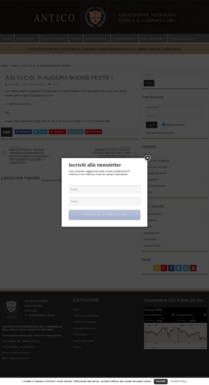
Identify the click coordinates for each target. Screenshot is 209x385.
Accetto (161, 381)
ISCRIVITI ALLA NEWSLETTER (104, 214)
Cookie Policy (178, 381)
